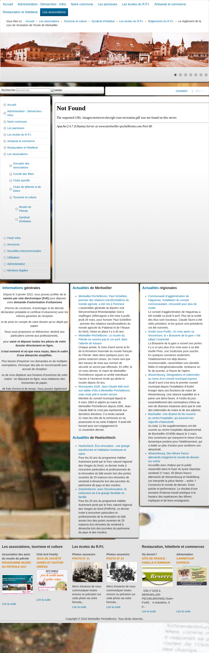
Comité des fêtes (23, 173)
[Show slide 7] (206, 74)
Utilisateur (13, 257)
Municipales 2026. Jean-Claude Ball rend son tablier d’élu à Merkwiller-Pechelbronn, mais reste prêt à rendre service (104, 390)
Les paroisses (107, 4)
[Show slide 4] (190, 74)
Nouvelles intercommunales (24, 251)
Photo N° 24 (115, 558)
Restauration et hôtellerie (20, 12)
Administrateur (16, 263)
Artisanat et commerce (170, 4)
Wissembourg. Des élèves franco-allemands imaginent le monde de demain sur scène (173, 457)
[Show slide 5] (195, 74)
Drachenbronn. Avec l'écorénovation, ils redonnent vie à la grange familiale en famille (102, 493)
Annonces (13, 244)
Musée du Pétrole (25, 208)
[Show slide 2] (180, 74)
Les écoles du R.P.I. (136, 4)
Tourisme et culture (24, 197)
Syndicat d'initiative (25, 219)
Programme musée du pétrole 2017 (16, 564)
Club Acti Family (47, 554)
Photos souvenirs (83, 554)
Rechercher (8, 90)
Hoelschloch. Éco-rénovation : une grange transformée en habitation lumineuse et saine (104, 449)
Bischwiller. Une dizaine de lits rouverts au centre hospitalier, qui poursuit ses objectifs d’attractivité (172, 417)
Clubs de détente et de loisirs (27, 188)
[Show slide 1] (175, 74)
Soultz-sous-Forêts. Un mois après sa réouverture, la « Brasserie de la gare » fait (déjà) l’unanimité (174, 335)
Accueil (8, 4)
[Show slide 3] (185, 74)
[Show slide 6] (201, 74)
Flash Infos (14, 238)
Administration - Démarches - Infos (42, 4)
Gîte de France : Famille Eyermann (156, 560)
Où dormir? (149, 554)
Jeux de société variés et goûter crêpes (50, 562)
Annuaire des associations (21, 165)
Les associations (54, 12)
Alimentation (184, 554)
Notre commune (82, 4)
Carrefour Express (185, 560)
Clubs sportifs (21, 180)
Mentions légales (17, 270)
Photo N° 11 (81, 558)
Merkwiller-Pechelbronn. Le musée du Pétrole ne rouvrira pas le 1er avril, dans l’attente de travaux (102, 339)
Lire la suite (9, 603)
